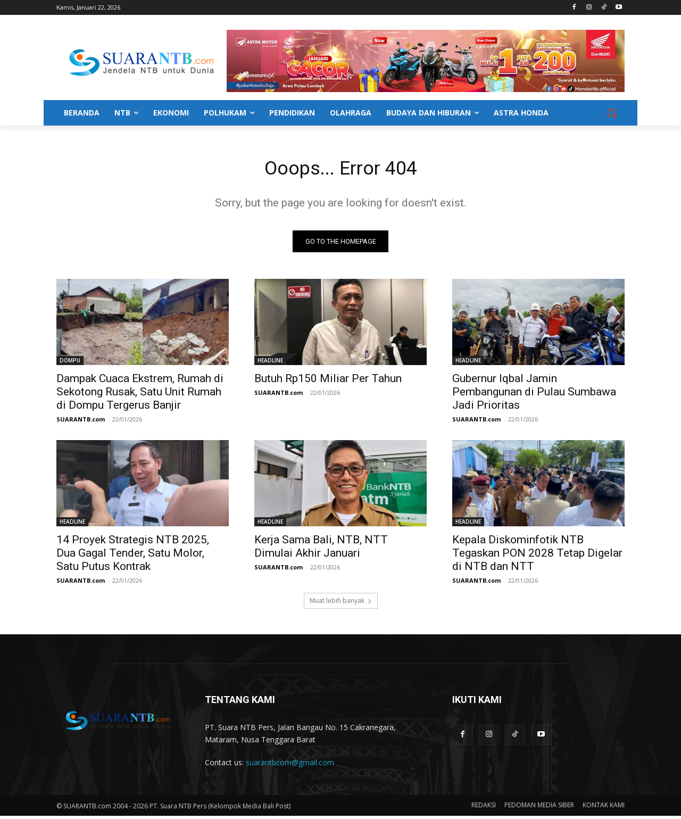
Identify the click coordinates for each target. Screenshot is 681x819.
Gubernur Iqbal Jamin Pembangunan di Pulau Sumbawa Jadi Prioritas (534, 395)
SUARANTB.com (80, 422)
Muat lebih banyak (341, 603)
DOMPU (70, 363)
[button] (612, 113)
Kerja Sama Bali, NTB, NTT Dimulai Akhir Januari (321, 549)
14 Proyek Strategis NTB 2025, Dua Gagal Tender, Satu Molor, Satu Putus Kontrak (132, 556)
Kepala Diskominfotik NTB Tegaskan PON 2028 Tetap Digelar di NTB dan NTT (537, 556)
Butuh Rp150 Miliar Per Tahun (328, 381)
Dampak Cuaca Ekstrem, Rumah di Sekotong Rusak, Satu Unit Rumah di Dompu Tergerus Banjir (139, 395)
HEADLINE (270, 363)
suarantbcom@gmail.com (290, 765)
